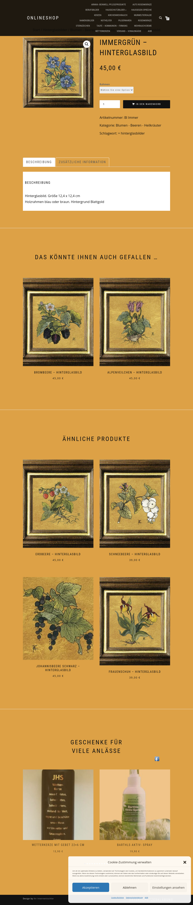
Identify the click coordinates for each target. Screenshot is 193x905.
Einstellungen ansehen (168, 887)
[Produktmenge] (110, 104)
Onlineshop (43, 18)
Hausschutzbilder (115, 10)
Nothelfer (106, 20)
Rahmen (105, 84)
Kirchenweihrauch (117, 15)
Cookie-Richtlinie (117, 897)
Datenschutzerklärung (134, 897)
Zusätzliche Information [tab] (82, 162)
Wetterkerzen (102, 31)
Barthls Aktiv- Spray (135, 845)
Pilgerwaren (124, 20)
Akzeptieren (90, 887)
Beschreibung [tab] (39, 162)
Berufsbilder (92, 10)
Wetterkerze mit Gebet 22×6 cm (58, 845)
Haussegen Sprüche (141, 10)
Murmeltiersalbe (143, 15)
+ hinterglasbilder (131, 133)
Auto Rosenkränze (142, 4)
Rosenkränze (145, 20)
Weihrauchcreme (143, 26)
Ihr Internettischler (43, 898)
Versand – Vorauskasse (129, 31)
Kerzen (97, 15)
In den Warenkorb (148, 104)
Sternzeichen (83, 26)
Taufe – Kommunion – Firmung (111, 26)
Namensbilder (87, 20)
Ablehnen (130, 887)
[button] (185, 862)
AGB (146, 897)
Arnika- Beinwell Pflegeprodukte (108, 4)
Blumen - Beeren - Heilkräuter (138, 125)
